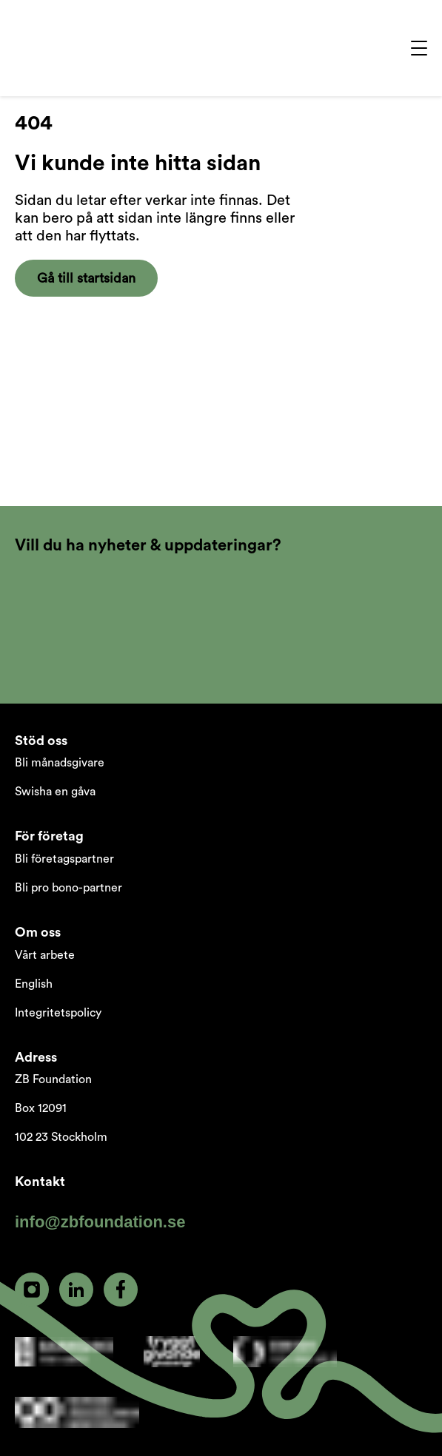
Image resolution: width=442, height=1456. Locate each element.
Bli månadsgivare (59, 763)
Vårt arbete (45, 955)
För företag (49, 836)
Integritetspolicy (58, 1013)
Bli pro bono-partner (68, 888)
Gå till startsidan (86, 278)
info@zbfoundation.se (100, 1222)
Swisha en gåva (55, 792)
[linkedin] (76, 1290)
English (34, 984)
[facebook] (121, 1290)
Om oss (38, 932)
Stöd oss (41, 740)
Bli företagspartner (64, 859)
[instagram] (32, 1290)
